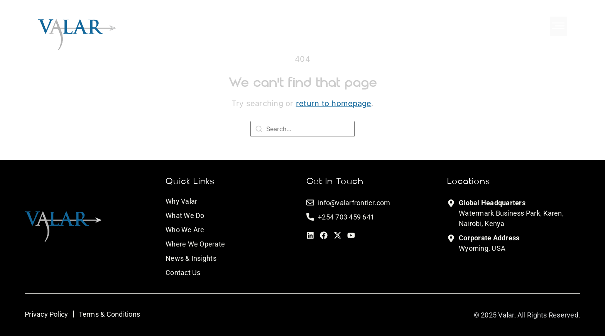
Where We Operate (195, 244)
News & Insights (191, 258)
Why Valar (181, 201)
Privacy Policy (46, 314)
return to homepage (334, 103)
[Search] (259, 130)
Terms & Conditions (109, 314)
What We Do (185, 215)
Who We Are (185, 230)
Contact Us (183, 272)
